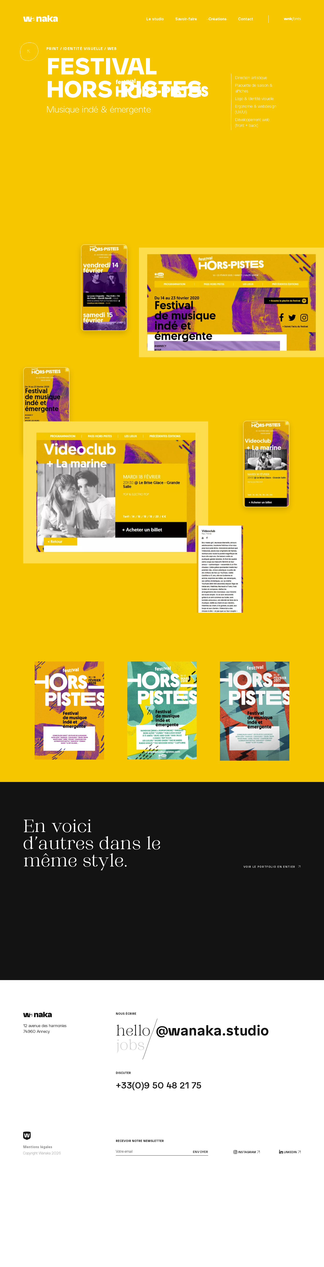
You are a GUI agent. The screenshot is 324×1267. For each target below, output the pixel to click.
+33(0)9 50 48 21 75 (159, 1086)
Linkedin (290, 1152)
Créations (217, 19)
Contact (245, 19)
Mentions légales (37, 1147)
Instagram (247, 1152)
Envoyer (200, 1152)
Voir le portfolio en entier (272, 867)
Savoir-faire (186, 19)
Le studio (155, 19)
